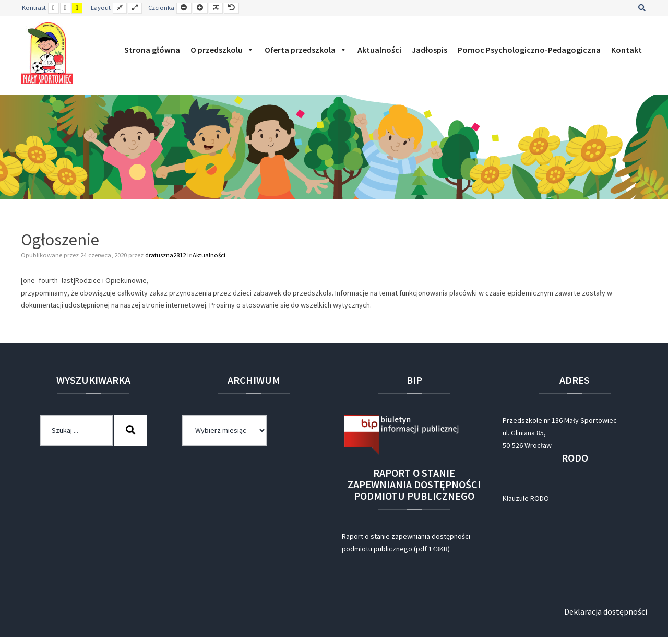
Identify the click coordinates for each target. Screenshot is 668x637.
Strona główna (152, 49)
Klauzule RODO (526, 498)
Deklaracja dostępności (605, 611)
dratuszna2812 (166, 255)
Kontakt (626, 49)
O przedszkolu (222, 49)
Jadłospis (429, 49)
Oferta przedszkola (306, 49)
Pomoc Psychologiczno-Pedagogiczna (529, 49)
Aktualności (379, 49)
